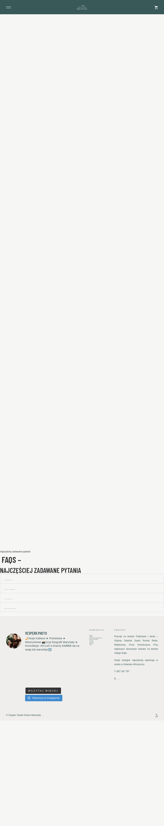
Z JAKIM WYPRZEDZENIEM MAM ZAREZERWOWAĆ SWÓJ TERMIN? (46, 690)
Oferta (92, 740)
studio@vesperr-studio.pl (130, 780)
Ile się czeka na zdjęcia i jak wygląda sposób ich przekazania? (50, 709)
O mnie (93, 751)
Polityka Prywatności (51, 817)
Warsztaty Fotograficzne (96, 744)
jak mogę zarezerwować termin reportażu (35, 680)
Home (92, 738)
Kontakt (93, 754)
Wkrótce (93, 756)
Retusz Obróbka (97, 748)
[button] (8, 7)
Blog (91, 759)
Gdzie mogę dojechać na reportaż (28, 699)
